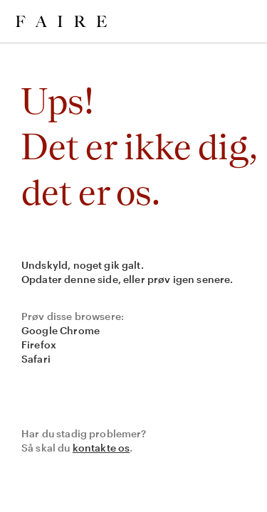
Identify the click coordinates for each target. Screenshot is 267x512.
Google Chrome (60, 330)
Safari (36, 359)
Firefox (38, 344)
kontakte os (101, 448)
